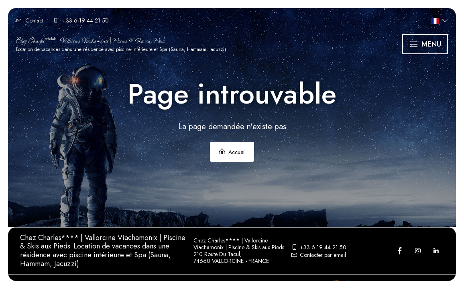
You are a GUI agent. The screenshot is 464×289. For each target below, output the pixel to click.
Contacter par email (318, 255)
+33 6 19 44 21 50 (318, 247)
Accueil (232, 152)
